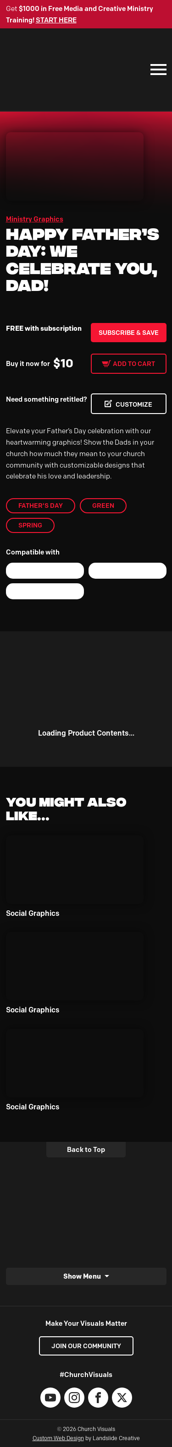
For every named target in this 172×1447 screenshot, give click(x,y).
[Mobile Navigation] (156, 69)
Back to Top (86, 1150)
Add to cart (134, 364)
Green (103, 505)
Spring (30, 525)
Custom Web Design (58, 1438)
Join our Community (86, 1346)
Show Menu (82, 1276)
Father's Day (40, 505)
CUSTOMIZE (134, 404)
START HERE (56, 20)
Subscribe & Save (129, 332)
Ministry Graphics (34, 219)
